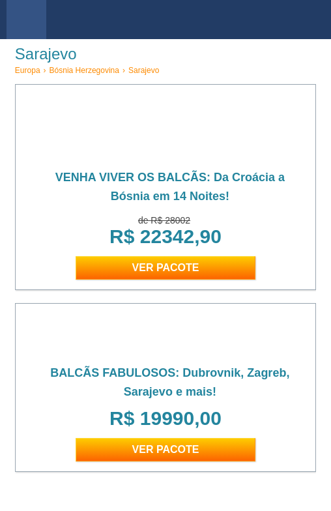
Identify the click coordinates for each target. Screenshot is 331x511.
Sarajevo (143, 70)
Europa (27, 70)
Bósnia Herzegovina (84, 70)
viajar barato (170, 19)
